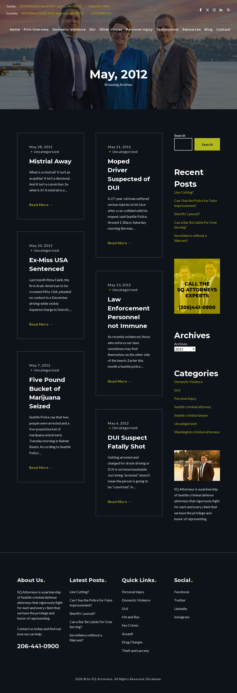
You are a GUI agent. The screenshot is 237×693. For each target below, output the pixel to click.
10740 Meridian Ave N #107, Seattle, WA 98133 (50, 6)
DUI (92, 29)
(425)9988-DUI (101, 13)
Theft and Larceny (135, 650)
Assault (127, 634)
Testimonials (167, 29)
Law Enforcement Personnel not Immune (129, 313)
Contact (223, 29)
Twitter (180, 600)
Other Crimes (110, 29)
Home (15, 29)
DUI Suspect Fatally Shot (127, 442)
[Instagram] (214, 10)
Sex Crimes (130, 625)
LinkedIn (180, 608)
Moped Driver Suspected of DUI (129, 175)
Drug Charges (132, 642)
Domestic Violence (69, 29)
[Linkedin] (221, 10)
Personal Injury (139, 29)
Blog (209, 29)
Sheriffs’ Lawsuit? (187, 214)
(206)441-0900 (99, 6)
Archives (180, 344)
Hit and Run (130, 617)
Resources (191, 29)
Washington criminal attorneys (197, 432)
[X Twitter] (207, 10)
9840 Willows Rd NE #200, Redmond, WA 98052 (52, 13)
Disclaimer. (154, 679)
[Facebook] (200, 10)
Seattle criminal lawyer (191, 415)
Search (179, 135)
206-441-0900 (38, 646)
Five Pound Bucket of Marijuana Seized (47, 393)
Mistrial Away (50, 161)
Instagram (181, 617)
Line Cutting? (184, 192)
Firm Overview (36, 29)
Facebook (181, 592)
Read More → (41, 205)
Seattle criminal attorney (192, 407)
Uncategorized (46, 151)
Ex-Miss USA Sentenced (48, 264)
